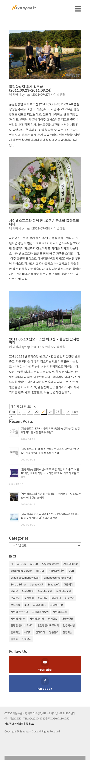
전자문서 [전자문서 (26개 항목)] (26, 639)
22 (37, 412)
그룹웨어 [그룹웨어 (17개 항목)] (68, 584)
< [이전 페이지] (19, 412)
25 (57, 412)
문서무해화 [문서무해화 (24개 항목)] (28, 591)
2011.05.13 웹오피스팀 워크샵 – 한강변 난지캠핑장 (44, 341)
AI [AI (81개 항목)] (12, 563)
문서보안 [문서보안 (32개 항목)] (15, 598)
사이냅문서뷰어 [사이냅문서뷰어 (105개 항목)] (40, 611)
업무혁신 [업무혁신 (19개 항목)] (15, 632)
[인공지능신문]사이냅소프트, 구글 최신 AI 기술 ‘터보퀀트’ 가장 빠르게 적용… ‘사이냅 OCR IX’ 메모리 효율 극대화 (50, 473)
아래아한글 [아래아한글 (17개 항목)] (67, 618)
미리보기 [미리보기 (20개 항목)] (56, 598)
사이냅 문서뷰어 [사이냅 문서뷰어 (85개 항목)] (19, 611)
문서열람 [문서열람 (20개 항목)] (42, 598)
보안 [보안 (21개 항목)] (26, 605)
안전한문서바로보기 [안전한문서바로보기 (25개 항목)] (48, 625)
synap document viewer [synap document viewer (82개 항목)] (25, 577)
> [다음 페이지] (68, 412)
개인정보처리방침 (14, 723)
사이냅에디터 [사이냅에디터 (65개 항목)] (37, 618)
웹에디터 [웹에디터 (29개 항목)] (40, 632)
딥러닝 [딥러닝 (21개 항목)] (14, 591)
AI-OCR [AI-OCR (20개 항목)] (21, 563)
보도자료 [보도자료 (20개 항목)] (15, 605)
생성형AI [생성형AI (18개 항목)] (52, 618)
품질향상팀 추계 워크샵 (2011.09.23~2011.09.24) (30, 89)
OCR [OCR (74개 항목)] (71, 570)
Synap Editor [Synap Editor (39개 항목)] (18, 584)
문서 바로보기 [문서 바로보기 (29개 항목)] (63, 591)
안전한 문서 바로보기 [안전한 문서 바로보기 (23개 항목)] (22, 625)
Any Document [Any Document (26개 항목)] (50, 563)
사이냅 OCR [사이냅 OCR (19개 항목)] (39, 605)
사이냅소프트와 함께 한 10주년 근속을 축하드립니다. (44, 222)
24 (50, 412)
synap (26, 95)
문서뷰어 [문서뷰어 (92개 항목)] (29, 598)
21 (30, 412)
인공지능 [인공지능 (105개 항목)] (67, 632)
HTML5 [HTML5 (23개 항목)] (40, 570)
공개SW (30, 723)
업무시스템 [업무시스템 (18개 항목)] (69, 625)
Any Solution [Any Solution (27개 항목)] (71, 563)
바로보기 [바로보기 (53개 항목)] (69, 598)
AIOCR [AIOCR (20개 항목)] (34, 563)
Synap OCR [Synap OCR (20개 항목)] (36, 584)
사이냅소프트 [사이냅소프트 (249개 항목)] (60, 611)
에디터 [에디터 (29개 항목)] (27, 632)
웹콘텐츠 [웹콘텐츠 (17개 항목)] (54, 632)
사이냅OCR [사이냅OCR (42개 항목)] (56, 605)
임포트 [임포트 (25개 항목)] (14, 639)
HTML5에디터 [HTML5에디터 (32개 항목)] (56, 570)
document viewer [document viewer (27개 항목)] (21, 570)
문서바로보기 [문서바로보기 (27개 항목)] (45, 591)
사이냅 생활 (58, 95)
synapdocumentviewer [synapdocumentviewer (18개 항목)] (57, 577)
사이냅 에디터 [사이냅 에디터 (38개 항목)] (18, 618)
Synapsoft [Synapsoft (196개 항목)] (54, 584)
